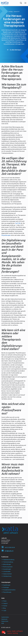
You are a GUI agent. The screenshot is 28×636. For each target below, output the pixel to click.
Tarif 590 (17, 223)
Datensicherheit (7, 573)
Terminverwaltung (8, 562)
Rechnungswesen (7, 566)
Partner (5, 605)
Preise (4, 601)
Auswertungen (7, 569)
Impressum (4, 619)
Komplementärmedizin (9, 589)
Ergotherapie (6, 585)
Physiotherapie (5, 235)
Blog (4, 608)
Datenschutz (4, 621)
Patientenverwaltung (8, 559)
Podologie (6, 587)
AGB (2, 623)
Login (4, 610)
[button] (25, 3)
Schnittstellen (7, 571)
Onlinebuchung (7, 576)
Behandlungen (7, 564)
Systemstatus (5, 617)
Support (5, 603)
